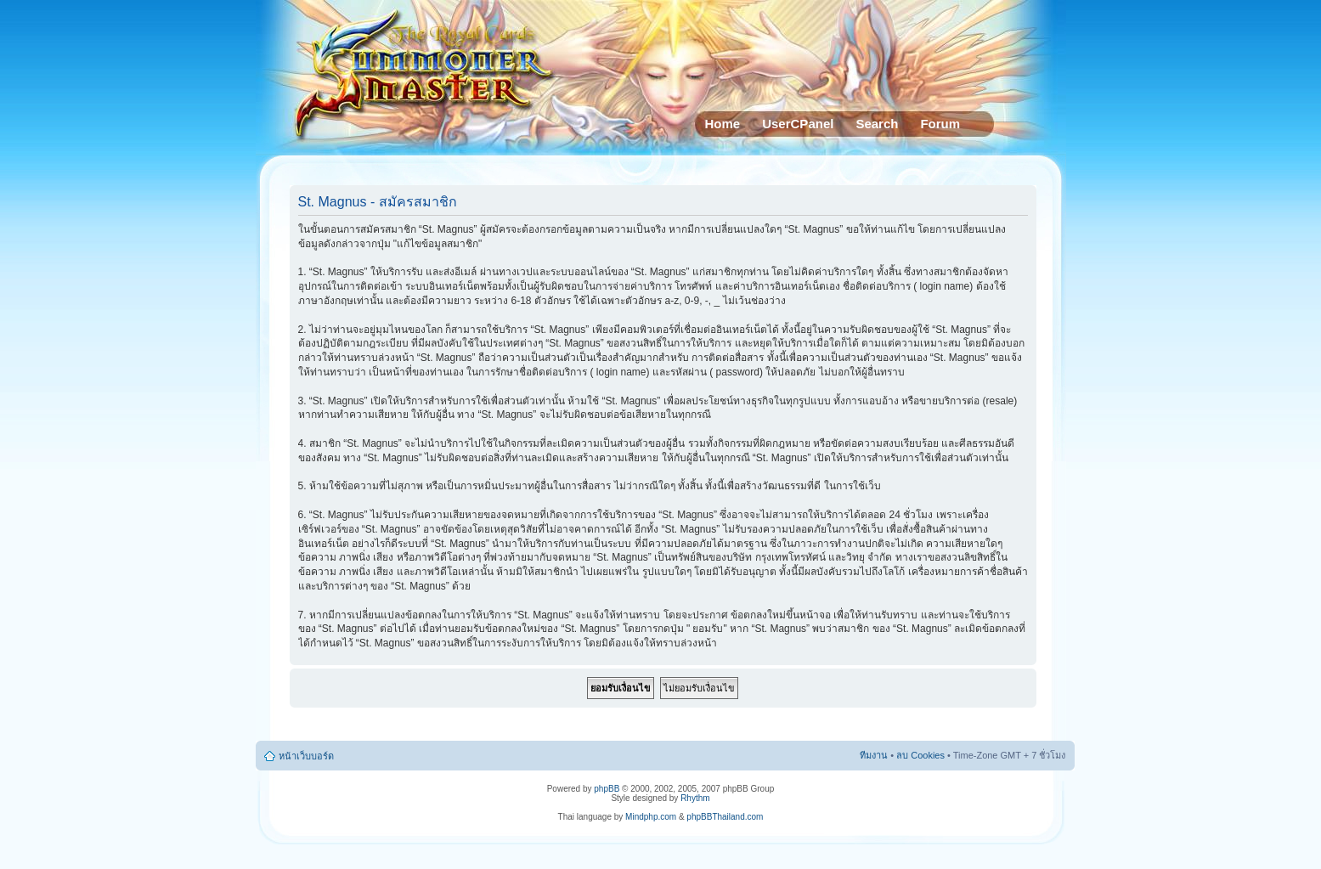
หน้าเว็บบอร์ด (306, 756)
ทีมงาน (874, 755)
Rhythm (694, 798)
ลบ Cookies (920, 755)
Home (723, 123)
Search (876, 123)
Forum (940, 123)
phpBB (606, 788)
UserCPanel (797, 123)
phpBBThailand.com (724, 816)
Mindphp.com (650, 816)
